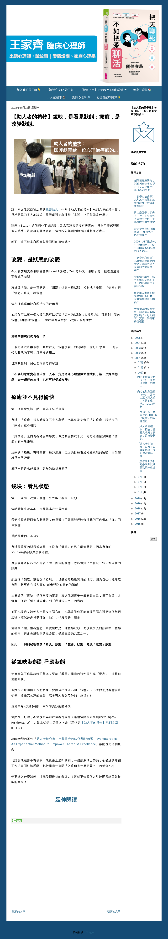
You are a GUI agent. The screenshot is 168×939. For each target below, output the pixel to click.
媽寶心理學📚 (142, 90)
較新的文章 (18, 911)
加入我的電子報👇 (29, 90)
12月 (141, 362)
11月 (141, 367)
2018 (138, 508)
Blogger (90, 932)
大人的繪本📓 (56, 97)
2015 (138, 523)
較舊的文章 (113, 911)
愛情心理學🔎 (81, 97)
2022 (138, 353)
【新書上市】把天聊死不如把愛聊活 (103, 90)
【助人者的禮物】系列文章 (99, 722)
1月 (140, 492)
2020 (138, 498)
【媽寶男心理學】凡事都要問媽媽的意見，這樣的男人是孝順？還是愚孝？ (144, 264)
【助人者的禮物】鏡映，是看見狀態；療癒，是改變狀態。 (146, 432)
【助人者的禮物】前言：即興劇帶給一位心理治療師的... (146, 450)
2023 (138, 348)
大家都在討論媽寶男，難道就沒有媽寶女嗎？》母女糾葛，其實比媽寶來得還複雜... (144, 315)
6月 (140, 482)
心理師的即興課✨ (109, 97)
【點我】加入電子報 (60, 90)
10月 (141, 372)
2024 (138, 342)
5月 (140, 487)
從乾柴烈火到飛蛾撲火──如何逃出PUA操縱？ (144, 231)
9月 (140, 477)
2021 (138, 358)
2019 (138, 503)
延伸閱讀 (66, 800)
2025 (138, 337)
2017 (138, 513)
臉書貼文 (52, 209)
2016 (138, 518)
